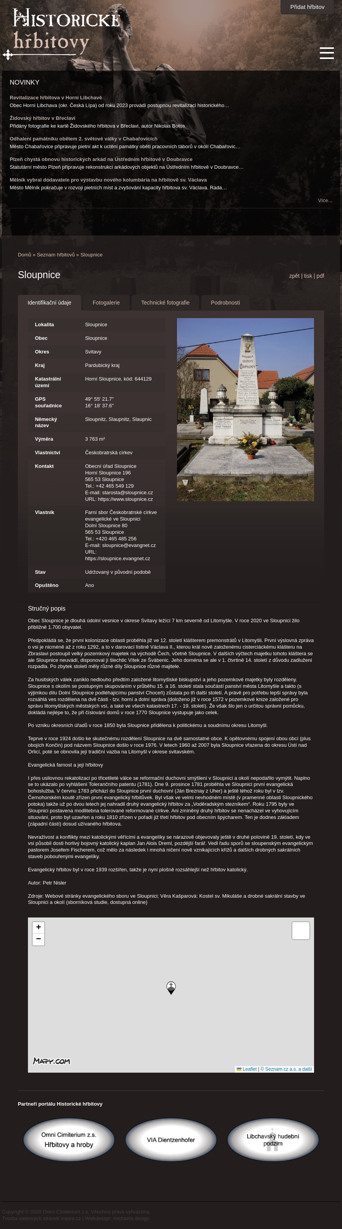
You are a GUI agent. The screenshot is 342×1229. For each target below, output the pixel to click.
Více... (325, 200)
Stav (40, 572)
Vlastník (44, 512)
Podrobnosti (225, 302)
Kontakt (44, 466)
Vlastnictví (47, 452)
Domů (24, 255)
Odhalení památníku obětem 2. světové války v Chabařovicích (84, 139)
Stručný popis (47, 608)
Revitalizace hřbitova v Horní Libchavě (56, 97)
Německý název (46, 422)
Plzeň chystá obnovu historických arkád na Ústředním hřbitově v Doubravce (101, 159)
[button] (171, 988)
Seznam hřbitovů (56, 255)
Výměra (44, 439)
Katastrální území (48, 382)
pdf (320, 276)
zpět (294, 276)
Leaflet (247, 1069)
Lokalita (44, 324)
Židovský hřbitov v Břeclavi (42, 118)
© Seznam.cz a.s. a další (286, 1069)
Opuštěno (47, 585)
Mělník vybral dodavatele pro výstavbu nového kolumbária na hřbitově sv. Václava (108, 180)
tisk (308, 276)
